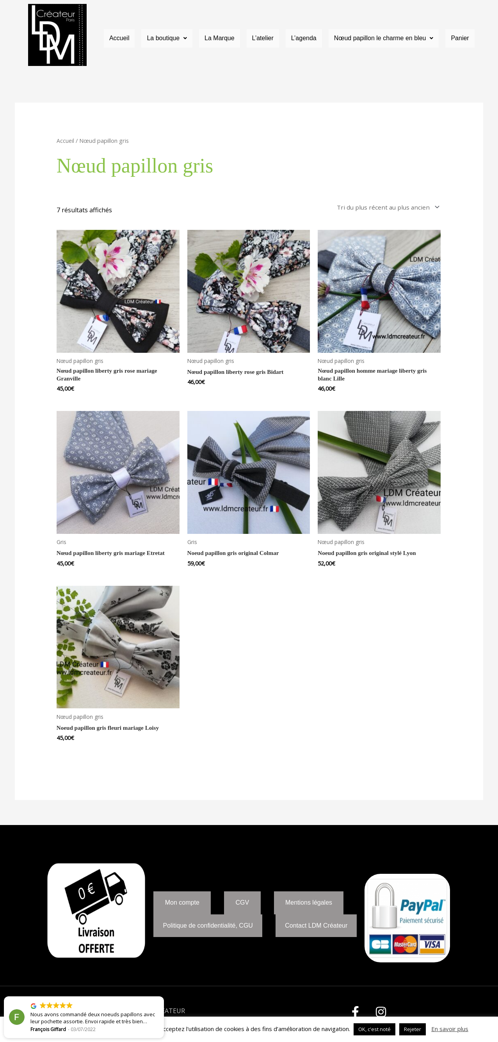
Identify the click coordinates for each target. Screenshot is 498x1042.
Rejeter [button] (412, 1029)
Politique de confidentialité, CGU (208, 933)
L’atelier (263, 38)
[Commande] (384, 208)
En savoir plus (449, 1029)
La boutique (167, 38)
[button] (166, 38)
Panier (460, 38)
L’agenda (304, 38)
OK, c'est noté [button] (374, 1029)
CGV (242, 903)
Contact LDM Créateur (316, 933)
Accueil (119, 38)
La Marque (220, 38)
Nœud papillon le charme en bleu (384, 38)
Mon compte (182, 903)
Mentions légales (308, 903)
